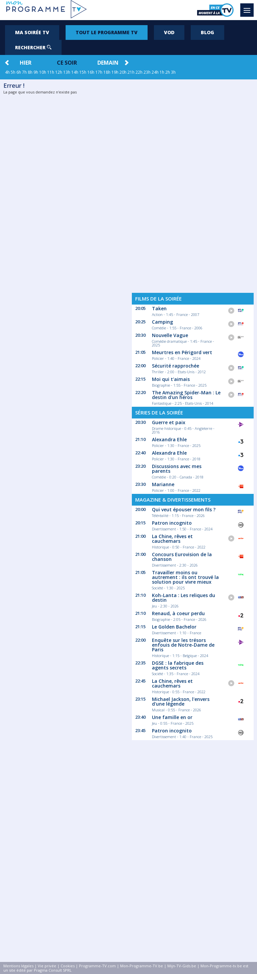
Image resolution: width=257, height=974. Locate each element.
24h (155, 72)
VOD (169, 32)
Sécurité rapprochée (175, 366)
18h (106, 72)
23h (147, 72)
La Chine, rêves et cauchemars (172, 538)
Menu (249, 7)
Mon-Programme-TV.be (141, 965)
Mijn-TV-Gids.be (181, 965)
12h (58, 72)
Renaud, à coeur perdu (178, 613)
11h (50, 72)
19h (114, 72)
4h (7, 72)
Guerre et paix (168, 422)
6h (18, 72)
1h (162, 72)
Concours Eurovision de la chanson (182, 556)
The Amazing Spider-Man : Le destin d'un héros (186, 394)
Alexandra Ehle (169, 439)
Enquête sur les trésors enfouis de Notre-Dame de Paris (183, 645)
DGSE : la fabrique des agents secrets (177, 665)
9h (35, 72)
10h (42, 72)
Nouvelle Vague (170, 335)
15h (82, 72)
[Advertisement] (193, 183)
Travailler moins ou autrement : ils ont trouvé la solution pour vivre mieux (185, 577)
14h (74, 72)
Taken (159, 308)
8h (30, 72)
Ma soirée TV (32, 32)
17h (98, 72)
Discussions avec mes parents (176, 468)
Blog (207, 32)
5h (13, 72)
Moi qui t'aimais (171, 379)
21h (131, 72)
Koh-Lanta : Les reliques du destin (183, 597)
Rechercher (33, 47)
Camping (162, 322)
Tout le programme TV (107, 32)
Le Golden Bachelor (174, 627)
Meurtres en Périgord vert (182, 352)
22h (139, 72)
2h (167, 72)
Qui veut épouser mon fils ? (184, 509)
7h (24, 72)
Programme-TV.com (97, 965)
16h (90, 72)
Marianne (163, 484)
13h (66, 72)
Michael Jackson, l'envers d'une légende (180, 701)
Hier (25, 62)
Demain (107, 62)
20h (122, 72)
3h (173, 72)
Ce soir (67, 62)
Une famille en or (172, 717)
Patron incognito (172, 523)
